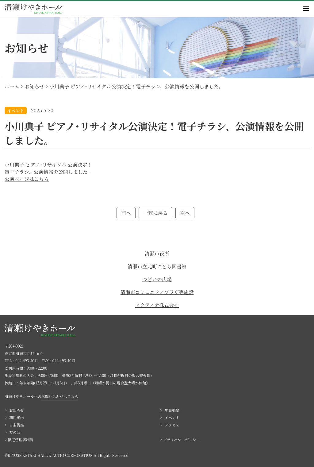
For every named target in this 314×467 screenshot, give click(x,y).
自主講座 (16, 424)
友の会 (14, 432)
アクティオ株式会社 (157, 305)
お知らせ (16, 410)
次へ (185, 212)
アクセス (172, 424)
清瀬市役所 (157, 253)
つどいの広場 (157, 279)
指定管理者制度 (20, 439)
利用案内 (16, 417)
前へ (126, 212)
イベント (172, 417)
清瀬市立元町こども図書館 (157, 266)
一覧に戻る (155, 212)
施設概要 (172, 410)
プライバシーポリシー (181, 439)
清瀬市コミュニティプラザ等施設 (157, 292)
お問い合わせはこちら (59, 396)
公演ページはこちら (27, 178)
